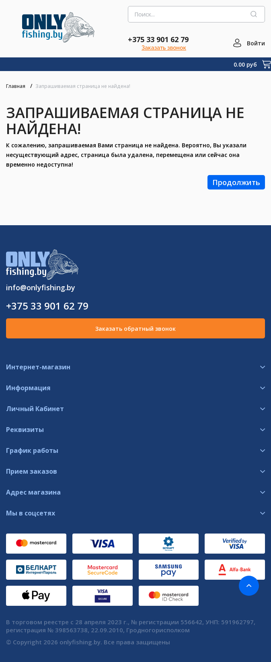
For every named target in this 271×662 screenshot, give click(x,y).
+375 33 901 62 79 (158, 39)
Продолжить (236, 182)
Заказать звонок (164, 48)
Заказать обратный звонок (135, 328)
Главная (15, 86)
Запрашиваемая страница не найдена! (82, 86)
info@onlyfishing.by (40, 287)
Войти (256, 43)
